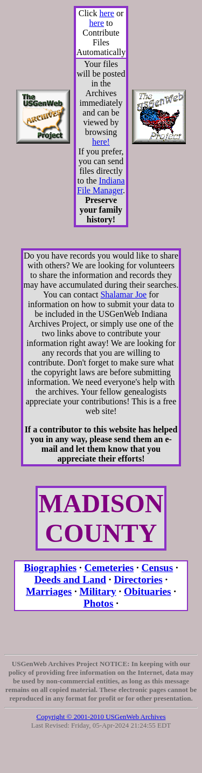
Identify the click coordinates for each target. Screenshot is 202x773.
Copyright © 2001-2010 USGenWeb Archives (101, 717)
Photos (98, 603)
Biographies (50, 567)
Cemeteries (109, 567)
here (106, 13)
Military (98, 591)
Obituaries (147, 591)
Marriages (49, 591)
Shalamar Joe (123, 294)
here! (101, 141)
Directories (138, 579)
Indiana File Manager (100, 185)
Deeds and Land (70, 579)
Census (157, 567)
